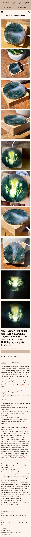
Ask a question (14, 356)
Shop (2, 515)
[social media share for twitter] (5, 356)
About (7, 515)
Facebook (3, 523)
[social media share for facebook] (2, 356)
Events (2, 517)
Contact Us (25, 515)
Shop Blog (22, 523)
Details (3, 362)
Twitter (9, 523)
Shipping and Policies (15, 515)
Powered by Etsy (5, 534)
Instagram (15, 523)
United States (12, 348)
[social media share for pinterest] (8, 356)
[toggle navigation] (2, 12)
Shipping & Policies (13, 362)
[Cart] (29, 12)
